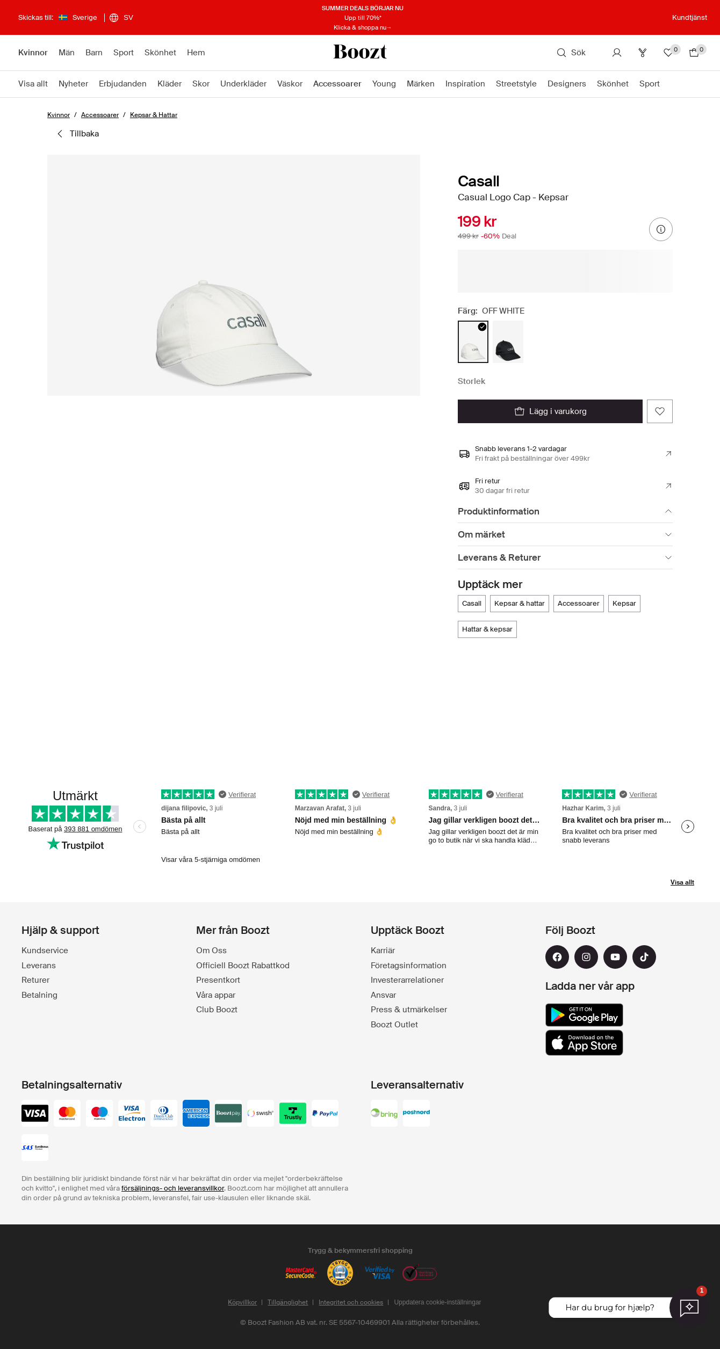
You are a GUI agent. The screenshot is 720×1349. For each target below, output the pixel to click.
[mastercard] (67, 1114)
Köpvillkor (242, 1302)
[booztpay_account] (228, 1114)
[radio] (473, 342)
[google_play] (584, 1015)
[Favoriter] (668, 52)
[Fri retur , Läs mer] (565, 486)
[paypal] (325, 1114)
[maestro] (99, 1114)
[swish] (260, 1114)
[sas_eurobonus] (34, 1148)
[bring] (384, 1114)
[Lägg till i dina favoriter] (660, 411)
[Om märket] (565, 534)
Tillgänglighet (288, 1302)
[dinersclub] (163, 1114)
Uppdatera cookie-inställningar (437, 1302)
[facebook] (557, 957)
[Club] (643, 52)
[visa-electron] (131, 1114)
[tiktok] (644, 957)
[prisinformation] (661, 229)
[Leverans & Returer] (565, 557)
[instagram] (586, 957)
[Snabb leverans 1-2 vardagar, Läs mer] (565, 454)
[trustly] (292, 1114)
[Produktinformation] (565, 511)
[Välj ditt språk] (120, 18)
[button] (233, 275)
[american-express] (196, 1114)
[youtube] (615, 957)
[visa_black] (34, 1114)
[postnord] (416, 1114)
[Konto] (617, 52)
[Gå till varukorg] (694, 52)
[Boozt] (360, 53)
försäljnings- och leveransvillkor (172, 1188)
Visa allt (682, 882)
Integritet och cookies (351, 1302)
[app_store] (584, 1043)
